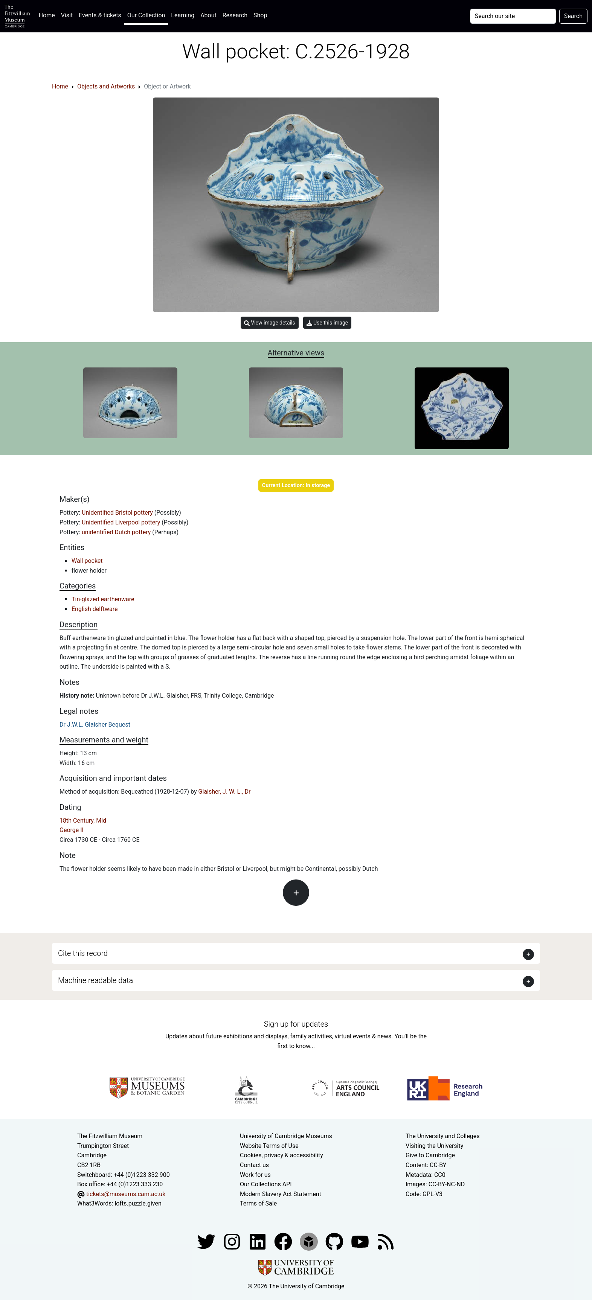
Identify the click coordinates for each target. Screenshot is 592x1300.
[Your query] (513, 16)
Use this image (327, 323)
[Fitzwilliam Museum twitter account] (207, 1241)
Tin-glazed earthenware (103, 599)
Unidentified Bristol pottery (118, 512)
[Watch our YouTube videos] (361, 1241)
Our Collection (146, 15)
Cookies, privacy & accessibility (281, 1155)
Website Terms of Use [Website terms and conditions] (269, 1145)
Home (48, 14)
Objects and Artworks (106, 86)
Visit (67, 15)
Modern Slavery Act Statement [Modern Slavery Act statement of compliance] (280, 1194)
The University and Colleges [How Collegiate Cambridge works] (442, 1136)
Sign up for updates (296, 1024)
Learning (182, 15)
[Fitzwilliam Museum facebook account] (258, 1241)
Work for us (255, 1174)
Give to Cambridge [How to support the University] (430, 1155)
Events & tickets (100, 15)
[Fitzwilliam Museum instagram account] (233, 1241)
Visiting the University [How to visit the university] (434, 1145)
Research (235, 15)
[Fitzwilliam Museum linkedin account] (284, 1241)
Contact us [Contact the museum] (254, 1165)
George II (72, 830)
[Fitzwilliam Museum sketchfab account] (309, 1241)
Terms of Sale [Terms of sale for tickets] (258, 1203)
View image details (269, 323)
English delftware (94, 609)
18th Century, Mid (83, 820)
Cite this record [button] (83, 953)
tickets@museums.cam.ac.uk (125, 1194)
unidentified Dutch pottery (117, 532)
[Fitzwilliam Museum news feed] (386, 1241)
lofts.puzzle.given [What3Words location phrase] (137, 1203)
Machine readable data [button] (95, 980)
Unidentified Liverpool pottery (122, 522)
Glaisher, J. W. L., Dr (224, 791)
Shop (260, 15)
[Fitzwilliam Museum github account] (335, 1241)
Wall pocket (87, 560)
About (208, 15)
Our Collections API (266, 1184)
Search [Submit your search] (573, 16)
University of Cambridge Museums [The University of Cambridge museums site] (286, 1136)
